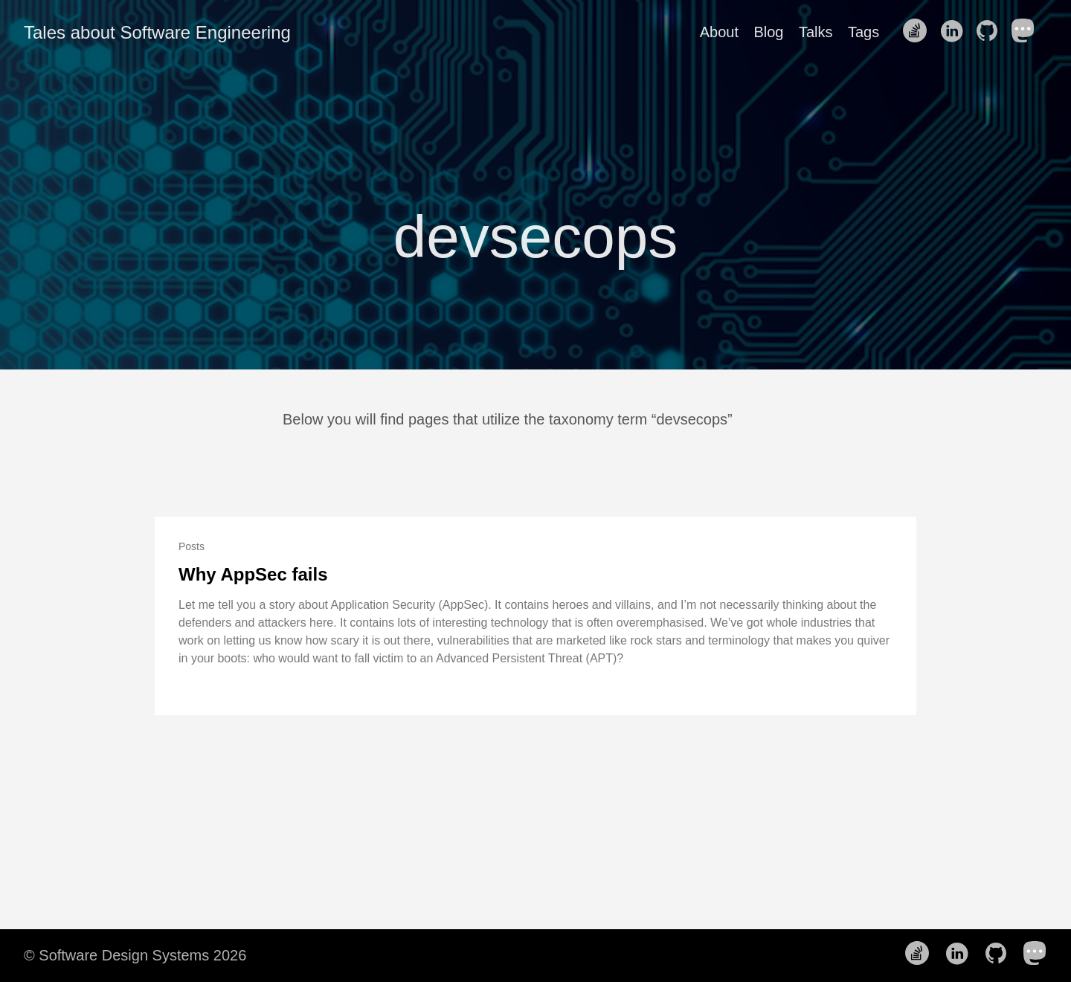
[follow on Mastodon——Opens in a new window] (1028, 32)
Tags (863, 32)
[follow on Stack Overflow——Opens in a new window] (919, 32)
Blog (768, 32)
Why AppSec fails (252, 574)
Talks (816, 32)
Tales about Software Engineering (157, 32)
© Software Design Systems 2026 (135, 955)
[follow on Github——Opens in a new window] (991, 32)
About (719, 32)
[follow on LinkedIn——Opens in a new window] (955, 32)
